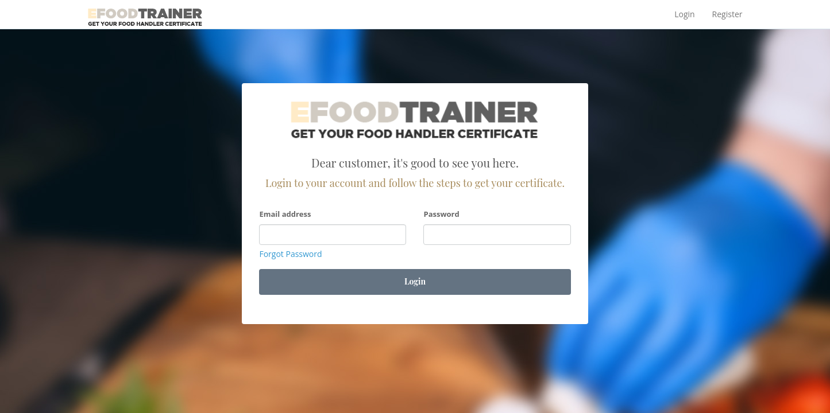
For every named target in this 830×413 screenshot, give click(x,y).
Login (684, 14)
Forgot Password (290, 253)
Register (727, 14)
